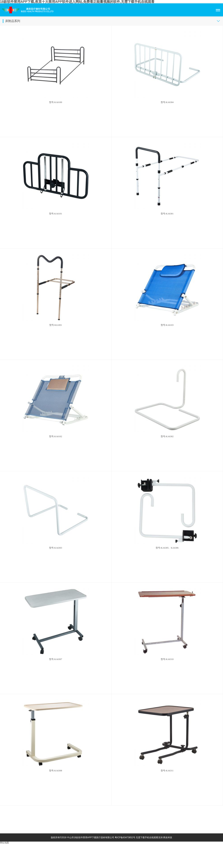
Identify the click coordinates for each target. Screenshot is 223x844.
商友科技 (167, 837)
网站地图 (4, 842)
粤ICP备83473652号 (125, 837)
